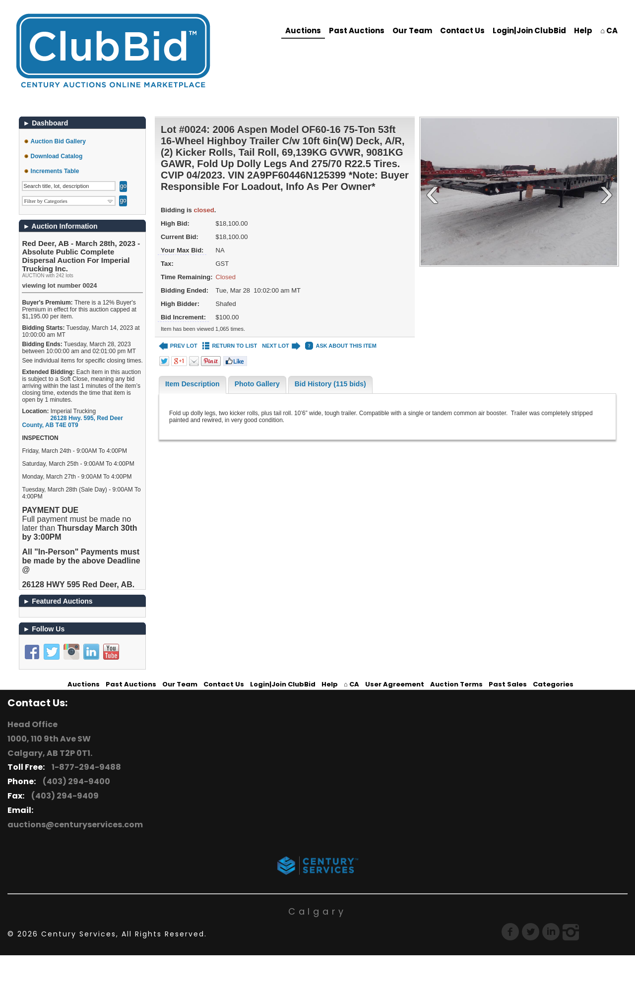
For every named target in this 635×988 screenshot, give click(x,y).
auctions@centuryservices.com (75, 824)
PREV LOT (178, 346)
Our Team (412, 30)
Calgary (317, 911)
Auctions (303, 30)
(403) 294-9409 (63, 796)
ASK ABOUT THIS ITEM (340, 346)
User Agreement (394, 684)
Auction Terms (456, 684)
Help (583, 30)
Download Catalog (57, 156)
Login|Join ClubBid (529, 30)
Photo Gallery (257, 384)
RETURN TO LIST (229, 346)
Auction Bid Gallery (58, 141)
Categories (553, 684)
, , (72, 422)
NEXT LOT (281, 346)
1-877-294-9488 (85, 767)
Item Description (192, 384)
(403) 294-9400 (75, 781)
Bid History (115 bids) (330, 384)
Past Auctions (356, 30)
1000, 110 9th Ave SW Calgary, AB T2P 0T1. (49, 746)
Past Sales (508, 684)
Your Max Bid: (182, 250)
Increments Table (55, 171)
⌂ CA (609, 30)
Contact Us (462, 30)
